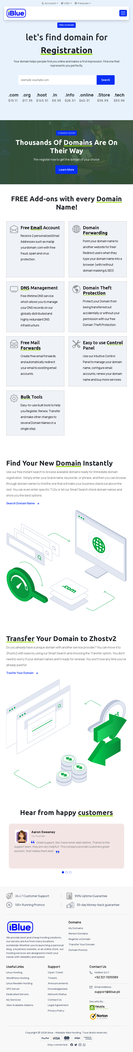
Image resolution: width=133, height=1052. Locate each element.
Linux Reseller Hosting (19, 983)
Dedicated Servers (17, 994)
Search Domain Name (22, 503)
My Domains (76, 928)
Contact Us (55, 1000)
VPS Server (13, 989)
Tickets (52, 978)
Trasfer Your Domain (22, 673)
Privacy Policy (56, 1010)
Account (48, 3)
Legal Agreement (58, 1005)
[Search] (57, 80)
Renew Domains (78, 933)
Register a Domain (79, 939)
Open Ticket (55, 972)
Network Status (57, 994)
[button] (63, 872)
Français (81, 3)
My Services (13, 1000)
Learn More (66, 170)
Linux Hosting (14, 972)
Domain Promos (78, 950)
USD (65, 3)
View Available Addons (19, 1005)
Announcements (58, 983)
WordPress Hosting (17, 978)
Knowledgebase (58, 989)
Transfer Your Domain (82, 944)
